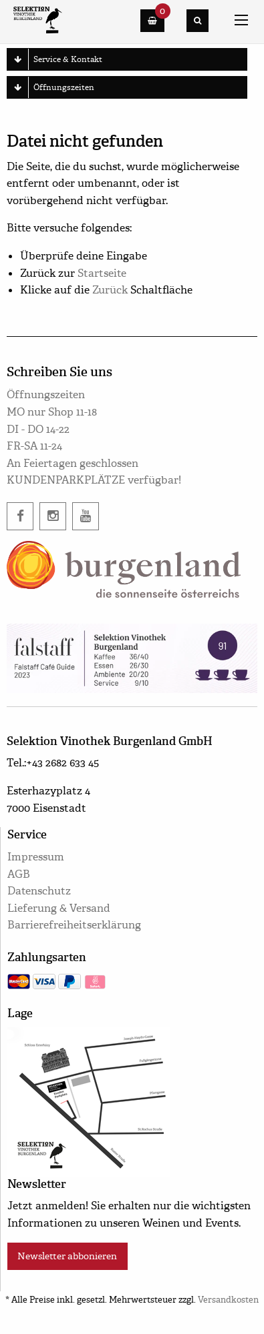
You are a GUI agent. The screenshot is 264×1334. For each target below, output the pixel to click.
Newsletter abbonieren (67, 1256)
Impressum (35, 857)
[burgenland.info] (124, 574)
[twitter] (85, 516)
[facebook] (20, 516)
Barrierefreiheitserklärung (74, 925)
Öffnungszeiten (50, 87)
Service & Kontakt (54, 59)
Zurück (110, 290)
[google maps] (88, 1100)
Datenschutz (39, 891)
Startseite (102, 273)
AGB (18, 874)
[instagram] (52, 516)
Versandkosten (228, 1300)
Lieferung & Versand (58, 908)
